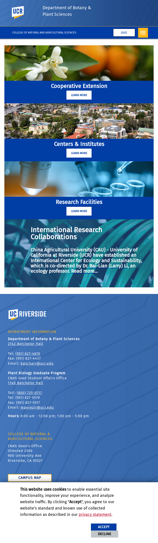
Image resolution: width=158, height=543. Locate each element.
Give (124, 33)
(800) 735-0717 (29, 393)
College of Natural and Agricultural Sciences (44, 32)
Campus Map (29, 478)
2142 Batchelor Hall (25, 344)
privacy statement (95, 514)
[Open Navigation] (143, 33)
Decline (104, 534)
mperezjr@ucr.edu (37, 407)
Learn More (79, 95)
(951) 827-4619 (28, 353)
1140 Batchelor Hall (25, 383)
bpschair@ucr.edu (37, 363)
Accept (103, 527)
